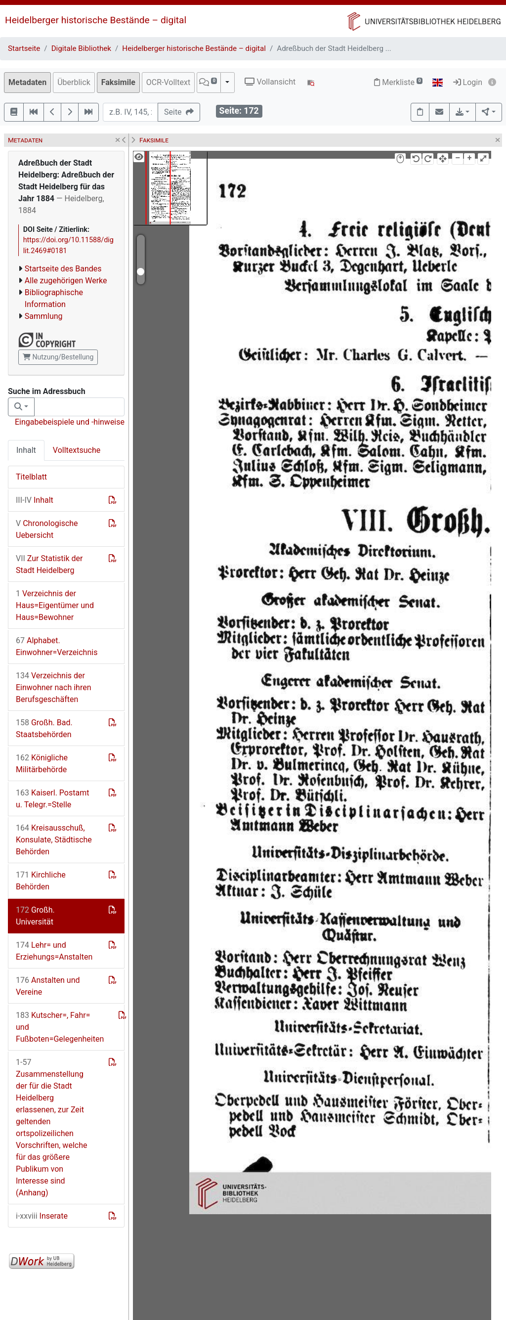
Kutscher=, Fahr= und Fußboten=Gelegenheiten (60, 1027)
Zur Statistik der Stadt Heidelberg (49, 564)
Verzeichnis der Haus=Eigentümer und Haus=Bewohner (55, 605)
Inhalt (26, 450)
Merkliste (398, 82)
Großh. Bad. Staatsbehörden (44, 728)
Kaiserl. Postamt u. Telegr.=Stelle (52, 798)
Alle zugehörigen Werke (66, 280)
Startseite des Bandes (63, 268)
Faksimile (118, 82)
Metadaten (27, 82)
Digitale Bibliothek (81, 48)
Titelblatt (31, 477)
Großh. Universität (35, 915)
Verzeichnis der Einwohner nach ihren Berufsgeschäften (53, 687)
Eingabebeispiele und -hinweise (70, 422)
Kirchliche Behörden (41, 880)
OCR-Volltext (168, 82)
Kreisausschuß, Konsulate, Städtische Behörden (54, 839)
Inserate (42, 1216)
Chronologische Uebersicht (47, 529)
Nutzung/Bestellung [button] (58, 357)
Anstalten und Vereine (48, 986)
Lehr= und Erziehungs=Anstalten (54, 951)
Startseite (24, 48)
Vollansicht (270, 82)
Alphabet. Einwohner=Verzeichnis (56, 646)
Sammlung (44, 316)
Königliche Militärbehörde (42, 763)
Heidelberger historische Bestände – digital (95, 20)
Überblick (73, 82)
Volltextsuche (76, 450)
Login (467, 82)
